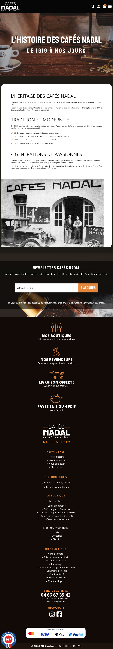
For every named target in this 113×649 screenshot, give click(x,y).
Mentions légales (56, 581)
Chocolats (57, 536)
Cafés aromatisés (57, 506)
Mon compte (56, 554)
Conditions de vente (57, 571)
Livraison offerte (56, 382)
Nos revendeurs (56, 359)
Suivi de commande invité (57, 557)
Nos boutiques (56, 335)
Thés (56, 532)
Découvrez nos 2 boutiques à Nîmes (56, 339)
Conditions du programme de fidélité (56, 567)
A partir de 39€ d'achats (56, 385)
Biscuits (57, 539)
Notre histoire (57, 457)
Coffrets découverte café (56, 519)
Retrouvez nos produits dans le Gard (56, 363)
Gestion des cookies (56, 577)
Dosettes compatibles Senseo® (56, 516)
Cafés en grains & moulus (57, 509)
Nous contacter (57, 464)
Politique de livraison (56, 560)
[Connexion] (98, 6)
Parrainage (56, 564)
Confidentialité (56, 574)
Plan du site (57, 467)
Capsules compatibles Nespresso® (57, 512)
